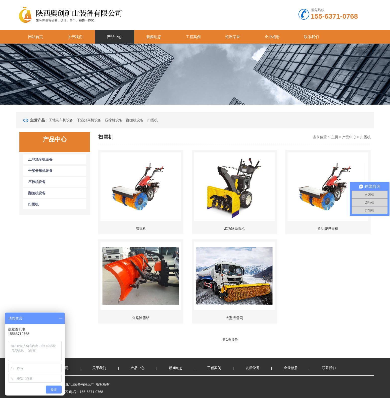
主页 (334, 137)
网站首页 (35, 37)
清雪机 (141, 229)
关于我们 (75, 37)
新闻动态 (153, 37)
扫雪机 (152, 120)
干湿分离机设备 (89, 120)
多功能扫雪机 (327, 229)
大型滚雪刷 (234, 318)
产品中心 (114, 37)
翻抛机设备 (135, 120)
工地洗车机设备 (61, 120)
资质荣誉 (232, 37)
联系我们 (311, 37)
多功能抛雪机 (234, 229)
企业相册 (272, 37)
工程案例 (193, 37)
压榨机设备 (113, 120)
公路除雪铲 (140, 318)
